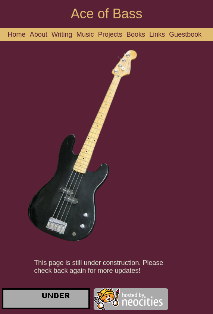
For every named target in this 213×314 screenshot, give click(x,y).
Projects (110, 34)
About (38, 34)
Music (85, 34)
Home (17, 34)
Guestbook (185, 34)
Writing (61, 34)
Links (157, 34)
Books (135, 34)
